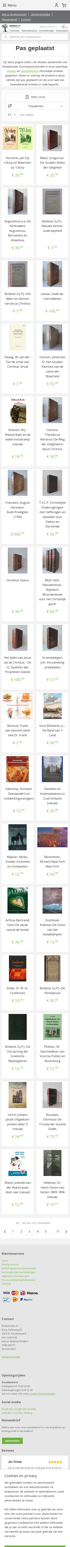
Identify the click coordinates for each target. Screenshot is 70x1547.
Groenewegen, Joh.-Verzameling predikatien (52, 662)
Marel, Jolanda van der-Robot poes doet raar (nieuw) (18, 1187)
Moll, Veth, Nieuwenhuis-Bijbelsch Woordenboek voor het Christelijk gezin (52, 592)
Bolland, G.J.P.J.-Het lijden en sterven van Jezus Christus (17, 298)
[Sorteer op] (35, 105)
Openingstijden (40, 14)
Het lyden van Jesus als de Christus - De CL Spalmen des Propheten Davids (17, 665)
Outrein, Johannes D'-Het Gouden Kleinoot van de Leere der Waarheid (52, 366)
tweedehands (29, 71)
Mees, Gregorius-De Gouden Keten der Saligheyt (52, 162)
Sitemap (6, 1283)
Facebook (7, 1409)
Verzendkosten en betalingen (18, 1272)
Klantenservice (10, 1264)
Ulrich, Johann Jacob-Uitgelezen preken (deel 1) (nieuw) (17, 1122)
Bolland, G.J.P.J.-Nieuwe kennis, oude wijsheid (52, 226)
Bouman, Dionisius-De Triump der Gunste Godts (52, 1122)
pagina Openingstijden (42, 1393)
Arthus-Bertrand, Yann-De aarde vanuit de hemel (18, 925)
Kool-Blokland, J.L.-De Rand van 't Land (52, 730)
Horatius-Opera (18, 580)
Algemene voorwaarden (15, 1276)
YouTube (17, 1412)
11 (58, 1231)
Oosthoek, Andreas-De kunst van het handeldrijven (52, 927)
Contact (26, 19)
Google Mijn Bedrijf (24, 1409)
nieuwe (11, 71)
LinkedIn (6, 1412)
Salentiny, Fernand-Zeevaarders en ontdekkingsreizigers (19, 793)
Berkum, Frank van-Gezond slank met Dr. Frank (17, 730)
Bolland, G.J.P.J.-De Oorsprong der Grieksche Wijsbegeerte (17, 1054)
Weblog (28, 1412)
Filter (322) (35, 96)
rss (42, 1534)
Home (5, 1260)
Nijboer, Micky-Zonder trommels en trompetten (17, 861)
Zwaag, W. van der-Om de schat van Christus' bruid (17, 362)
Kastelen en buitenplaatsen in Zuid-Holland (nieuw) (52, 796)
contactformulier (11, 1356)
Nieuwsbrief (9, 19)
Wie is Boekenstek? (14, 14)
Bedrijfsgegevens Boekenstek (19, 1268)
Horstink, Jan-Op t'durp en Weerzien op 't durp (17, 162)
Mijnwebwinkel (41, 1540)
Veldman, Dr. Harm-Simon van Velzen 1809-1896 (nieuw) (52, 1190)
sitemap (34, 1534)
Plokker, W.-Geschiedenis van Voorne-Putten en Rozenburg (52, 1054)
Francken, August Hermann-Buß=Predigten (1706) (17, 510)
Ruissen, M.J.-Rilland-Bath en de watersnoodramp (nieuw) (17, 437)
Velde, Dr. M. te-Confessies (18, 990)
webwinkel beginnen (56, 1534)
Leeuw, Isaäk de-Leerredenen (52, 296)
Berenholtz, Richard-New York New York (52, 861)
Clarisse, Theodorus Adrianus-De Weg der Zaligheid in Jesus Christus (52, 439)
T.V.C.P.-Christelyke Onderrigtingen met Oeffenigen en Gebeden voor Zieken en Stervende (52, 514)
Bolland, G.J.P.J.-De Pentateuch (52, 990)
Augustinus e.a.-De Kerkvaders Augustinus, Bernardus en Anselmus (17, 230)
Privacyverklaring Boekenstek (18, 1280)
